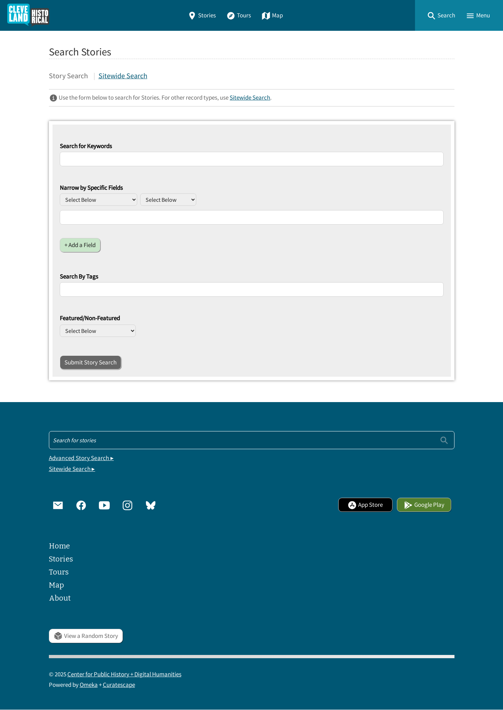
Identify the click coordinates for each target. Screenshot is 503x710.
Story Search (68, 75)
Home (59, 546)
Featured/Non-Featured (90, 318)
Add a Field (82, 245)
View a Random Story (86, 636)
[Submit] (444, 440)
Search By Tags (79, 276)
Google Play (424, 505)
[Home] (28, 15)
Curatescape (119, 685)
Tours (238, 15)
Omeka (89, 685)
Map (272, 15)
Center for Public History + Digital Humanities (124, 674)
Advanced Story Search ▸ (81, 458)
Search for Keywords (86, 146)
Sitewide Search (122, 75)
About (60, 598)
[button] (441, 15)
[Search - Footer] (251, 440)
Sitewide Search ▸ (72, 469)
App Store (365, 505)
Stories (202, 15)
